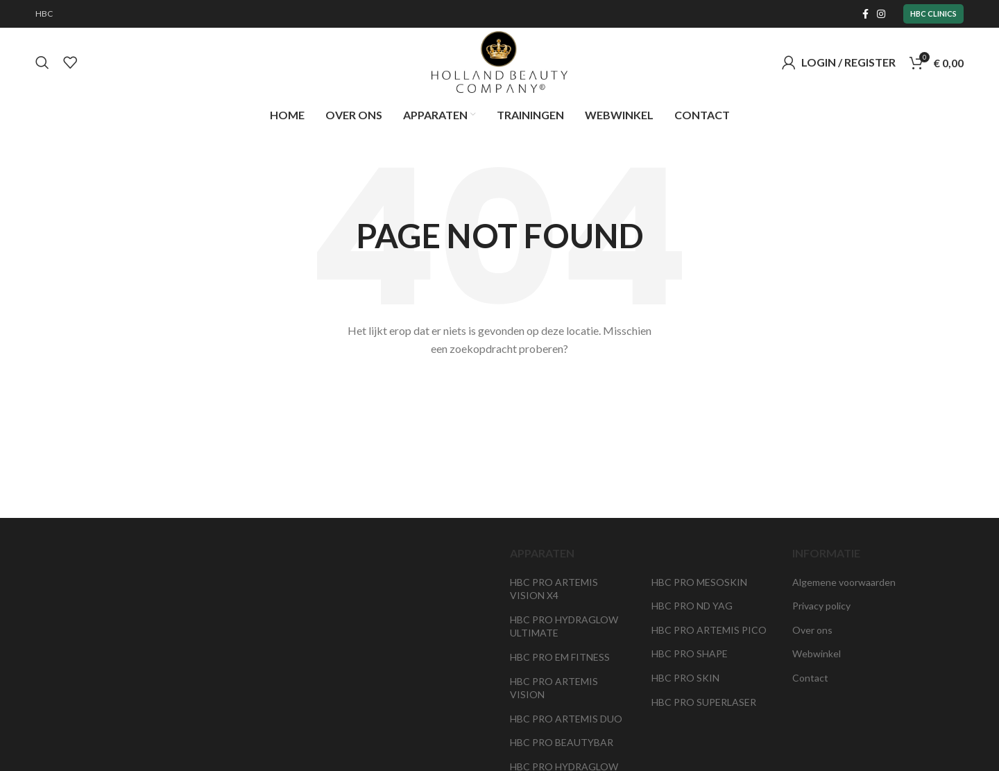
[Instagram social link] (881, 14)
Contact (810, 678)
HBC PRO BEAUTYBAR (561, 743)
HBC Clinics (933, 13)
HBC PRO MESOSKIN (699, 582)
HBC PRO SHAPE (689, 654)
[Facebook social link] (865, 14)
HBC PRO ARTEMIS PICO (709, 630)
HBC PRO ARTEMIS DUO (566, 719)
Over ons (812, 630)
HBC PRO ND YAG (692, 606)
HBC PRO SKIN (685, 678)
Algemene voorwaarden (844, 582)
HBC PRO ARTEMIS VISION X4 (554, 589)
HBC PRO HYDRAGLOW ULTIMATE (564, 627)
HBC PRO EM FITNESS (560, 658)
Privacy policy (821, 606)
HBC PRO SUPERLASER (703, 702)
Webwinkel (816, 654)
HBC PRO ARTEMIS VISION (554, 688)
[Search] (42, 62)
